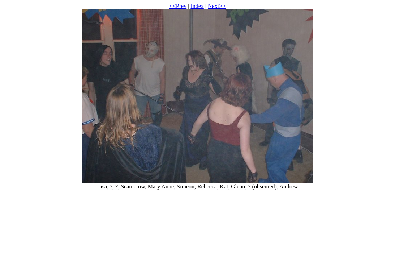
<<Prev (177, 6)
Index (196, 6)
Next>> (217, 6)
